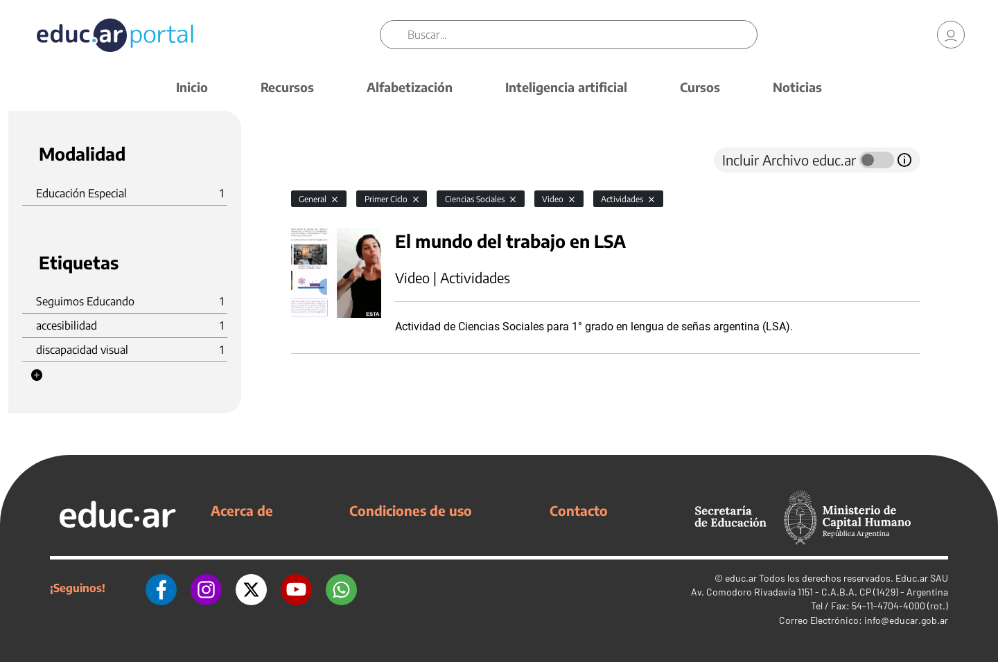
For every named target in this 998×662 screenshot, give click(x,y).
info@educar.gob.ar (906, 620)
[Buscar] (582, 34)
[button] (36, 375)
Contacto (579, 510)
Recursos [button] (287, 87)
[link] (951, 34)
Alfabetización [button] (410, 87)
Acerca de (242, 510)
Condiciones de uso (410, 510)
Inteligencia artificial (566, 87)
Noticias (797, 87)
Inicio (192, 87)
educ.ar (741, 578)
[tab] (319, 160)
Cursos (700, 87)
